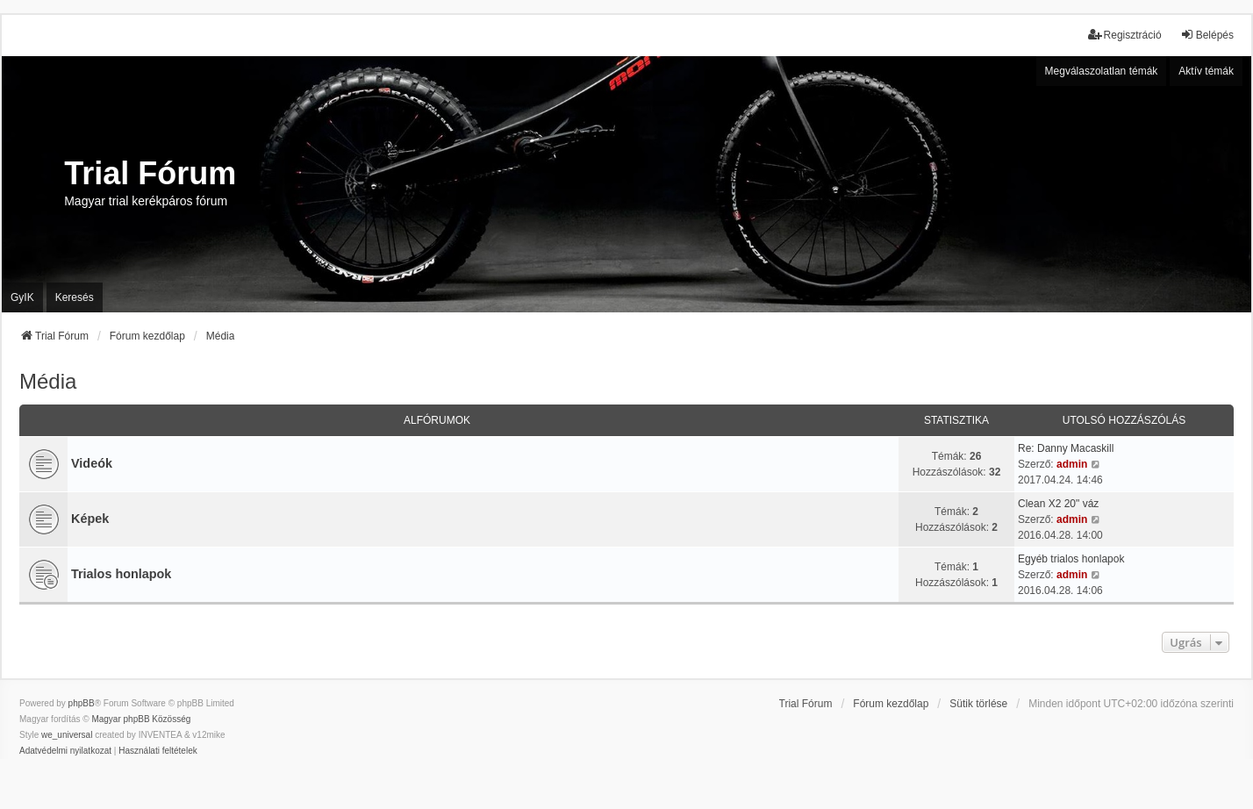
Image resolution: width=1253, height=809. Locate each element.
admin (1071, 464)
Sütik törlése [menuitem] (978, 704)
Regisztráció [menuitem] (1125, 34)
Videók (91, 463)
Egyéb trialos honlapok (1071, 559)
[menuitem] (65, 751)
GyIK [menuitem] (22, 297)
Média (47, 381)
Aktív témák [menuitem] (1206, 71)
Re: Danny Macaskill (1065, 448)
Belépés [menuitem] (1207, 34)
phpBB (81, 703)
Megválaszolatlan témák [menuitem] (1101, 71)
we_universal (66, 735)
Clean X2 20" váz (1058, 504)
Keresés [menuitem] (74, 297)
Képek (90, 519)
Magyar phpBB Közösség (140, 719)
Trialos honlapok (121, 574)
